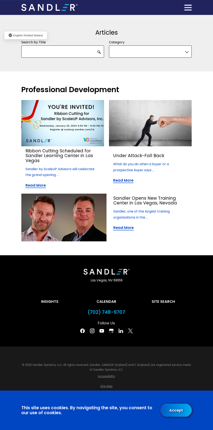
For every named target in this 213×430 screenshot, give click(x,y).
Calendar (106, 301)
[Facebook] (82, 331)
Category (117, 42)
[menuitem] (106, 376)
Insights (49, 301)
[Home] (49, 7)
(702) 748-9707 (106, 312)
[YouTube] (101, 331)
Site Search (163, 301)
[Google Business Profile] (111, 331)
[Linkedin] (121, 331)
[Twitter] (130, 331)
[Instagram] (92, 331)
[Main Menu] (188, 7)
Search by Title (33, 42)
